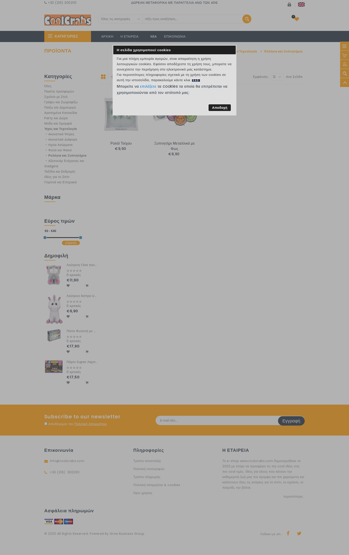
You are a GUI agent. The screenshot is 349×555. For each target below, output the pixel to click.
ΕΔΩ (196, 80)
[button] (219, 107)
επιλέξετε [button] (148, 86)
